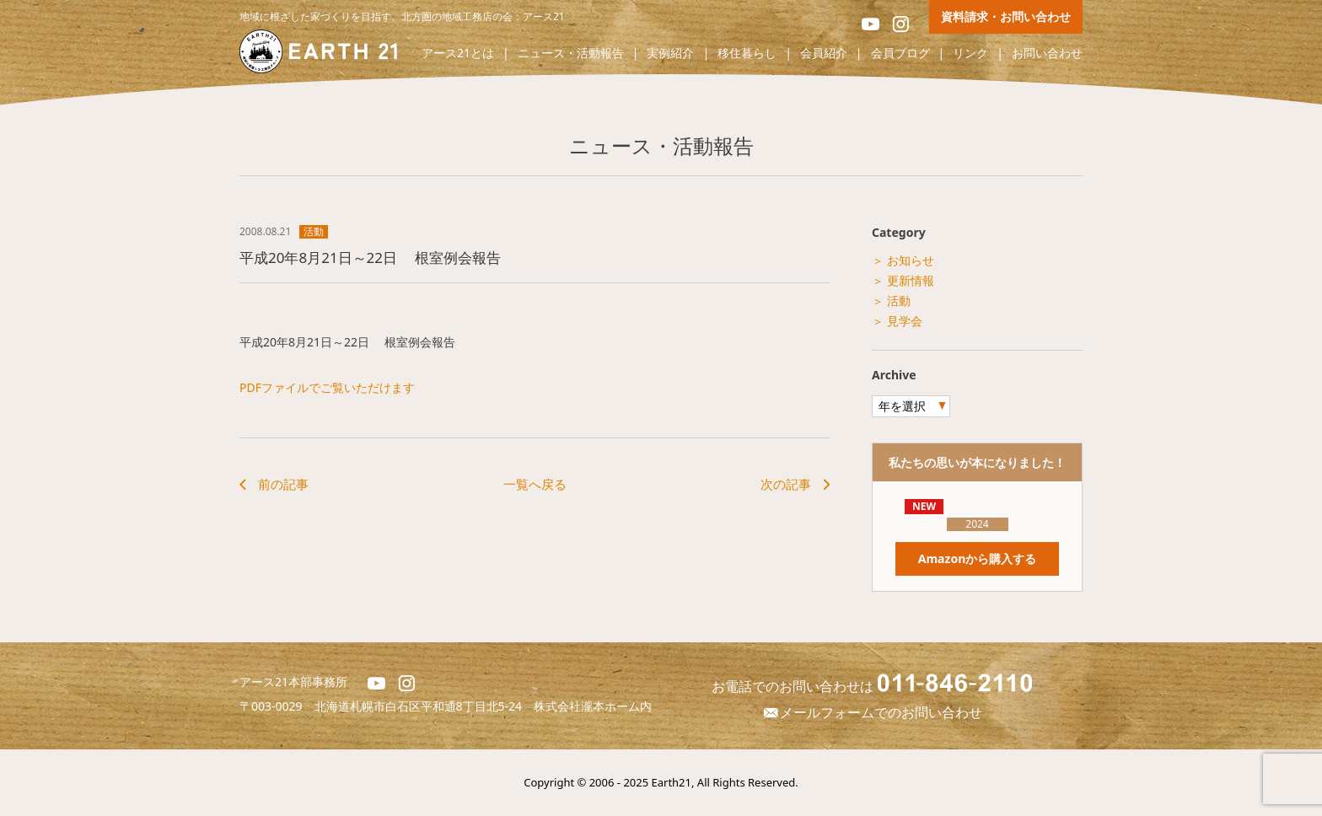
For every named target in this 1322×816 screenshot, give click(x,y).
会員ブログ (900, 53)
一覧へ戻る (535, 483)
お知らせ (910, 260)
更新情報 (910, 280)
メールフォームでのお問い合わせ (871, 712)
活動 (314, 232)
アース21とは (458, 53)
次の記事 (785, 483)
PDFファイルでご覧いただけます (327, 387)
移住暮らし (747, 53)
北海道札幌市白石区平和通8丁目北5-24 (424, 706)
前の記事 (283, 483)
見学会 (904, 321)
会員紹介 (823, 53)
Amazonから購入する (977, 558)
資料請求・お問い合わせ (1006, 16)
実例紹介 (670, 53)
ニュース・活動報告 (571, 53)
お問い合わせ (1047, 53)
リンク (970, 53)
